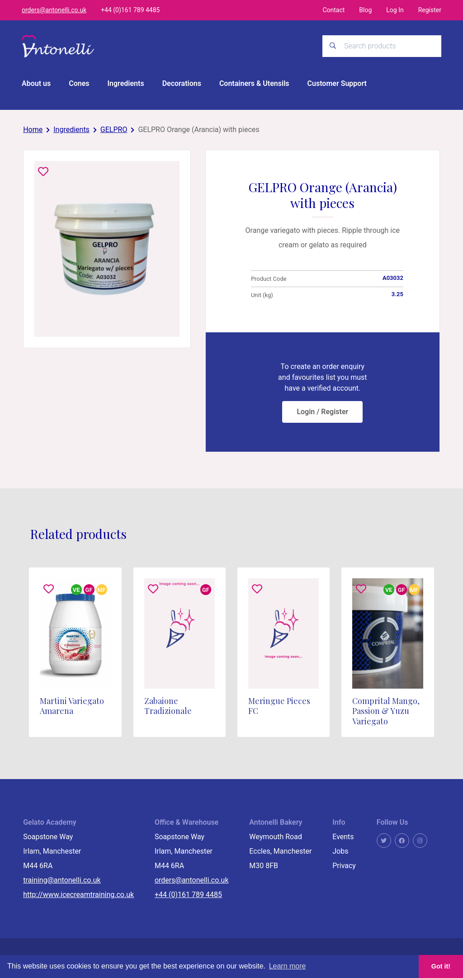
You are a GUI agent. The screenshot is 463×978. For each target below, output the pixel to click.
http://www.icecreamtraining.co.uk (78, 894)
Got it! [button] (440, 966)
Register (429, 10)
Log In (394, 10)
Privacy (344, 865)
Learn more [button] (287, 966)
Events (343, 836)
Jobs (340, 851)
